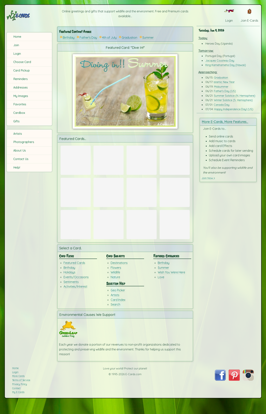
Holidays (69, 283)
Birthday (68, 37)
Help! (16, 167)
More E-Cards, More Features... (226, 121)
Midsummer (221, 86)
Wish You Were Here (171, 283)
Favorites (19, 104)
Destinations (119, 274)
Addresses (20, 87)
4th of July (109, 37)
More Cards (18, 387)
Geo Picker (118, 301)
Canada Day (221, 104)
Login (17, 53)
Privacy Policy (19, 395)
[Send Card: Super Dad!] (108, 160)
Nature (115, 288)
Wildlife (115, 283)
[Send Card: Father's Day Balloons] (141, 160)
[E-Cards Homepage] (29, 15)
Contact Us (20, 159)
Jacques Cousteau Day (219, 60)
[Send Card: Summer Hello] (141, 196)
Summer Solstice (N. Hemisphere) (234, 95)
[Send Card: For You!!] (108, 231)
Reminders (20, 79)
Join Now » (209, 177)
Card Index (118, 311)
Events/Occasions (76, 288)
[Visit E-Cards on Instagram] (248, 391)
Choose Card (22, 62)
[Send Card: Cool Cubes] (175, 196)
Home (17, 36)
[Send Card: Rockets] (108, 196)
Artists (17, 133)
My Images (20, 96)
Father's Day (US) (225, 91)
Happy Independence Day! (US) (233, 109)
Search (115, 315)
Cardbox (19, 113)
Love (161, 288)
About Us (19, 150)
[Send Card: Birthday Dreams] (175, 231)
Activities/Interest (75, 297)
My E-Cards (18, 403)
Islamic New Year (224, 82)
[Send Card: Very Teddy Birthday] (76, 231)
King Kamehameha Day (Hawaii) (225, 65)
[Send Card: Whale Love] (175, 160)
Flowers (116, 279)
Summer (148, 37)
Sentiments (71, 293)
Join (16, 45)
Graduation (129, 37)
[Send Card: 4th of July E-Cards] (76, 196)
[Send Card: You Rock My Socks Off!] (141, 231)
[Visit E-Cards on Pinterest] (234, 391)
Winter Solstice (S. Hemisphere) (233, 100)
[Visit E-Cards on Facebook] (220, 391)
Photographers (23, 142)
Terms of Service (21, 391)
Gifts (16, 121)
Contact (16, 399)
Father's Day (88, 37)
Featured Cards (74, 274)
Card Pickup (21, 70)
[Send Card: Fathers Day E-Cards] (76, 160)
